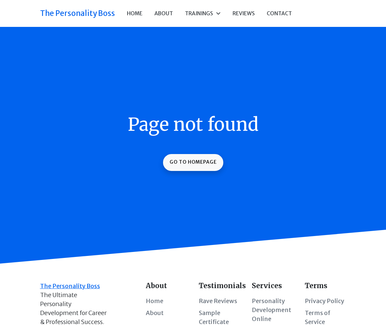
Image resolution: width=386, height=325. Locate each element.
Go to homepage (193, 162)
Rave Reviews (218, 301)
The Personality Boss (77, 13)
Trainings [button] (203, 13)
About (163, 13)
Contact (279, 13)
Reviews (244, 13)
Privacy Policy (324, 301)
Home (134, 13)
